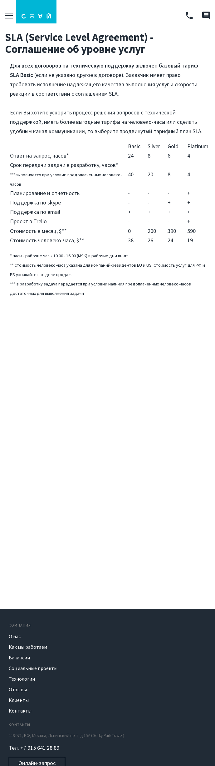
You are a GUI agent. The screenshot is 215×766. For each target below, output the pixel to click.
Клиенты (19, 700)
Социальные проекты (33, 668)
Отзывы (18, 689)
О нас (15, 636)
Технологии (22, 679)
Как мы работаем (28, 647)
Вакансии (19, 657)
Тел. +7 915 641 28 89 (34, 747)
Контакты (20, 711)
